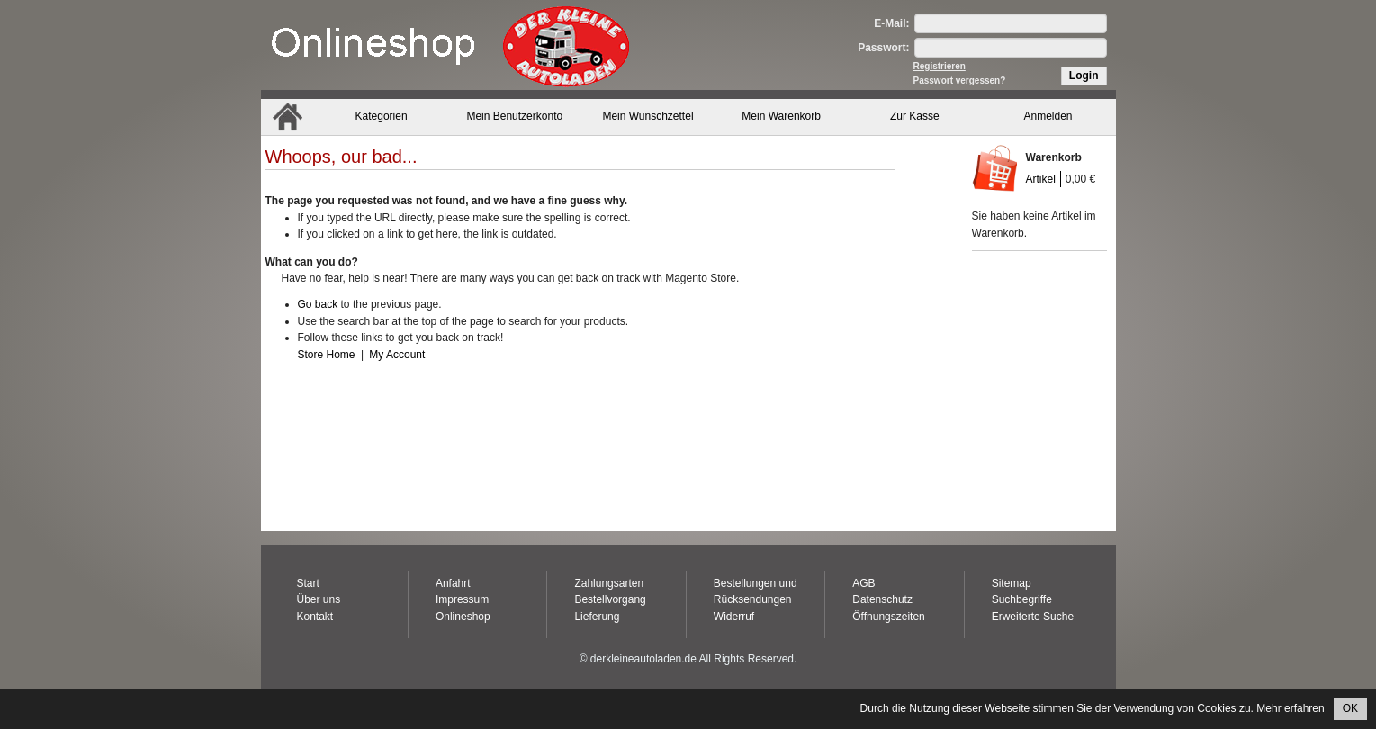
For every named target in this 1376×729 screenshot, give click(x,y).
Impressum (462, 599)
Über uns (319, 599)
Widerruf (734, 616)
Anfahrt (453, 583)
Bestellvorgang (609, 599)
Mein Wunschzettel (647, 116)
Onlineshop (463, 616)
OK (1350, 708)
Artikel (1041, 179)
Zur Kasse (915, 116)
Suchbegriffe (1022, 599)
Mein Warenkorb (781, 116)
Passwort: (883, 47)
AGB (863, 583)
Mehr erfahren (1290, 708)
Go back (318, 304)
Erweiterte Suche (1033, 616)
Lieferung (596, 616)
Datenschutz (882, 599)
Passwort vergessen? (959, 81)
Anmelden (1048, 116)
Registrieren (939, 66)
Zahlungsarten (608, 583)
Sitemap (1011, 583)
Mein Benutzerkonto (514, 116)
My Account (397, 354)
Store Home (326, 354)
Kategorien (381, 116)
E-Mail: (891, 23)
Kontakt (315, 616)
